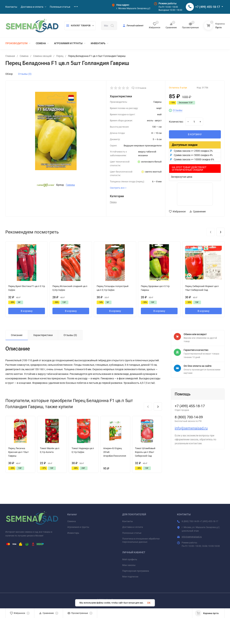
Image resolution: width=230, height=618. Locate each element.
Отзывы (177, 110)
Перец (59, 56)
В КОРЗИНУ (195, 134)
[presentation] (210, 232)
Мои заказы (128, 565)
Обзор (9, 74)
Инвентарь (73, 533)
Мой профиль (129, 559)
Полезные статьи (131, 533)
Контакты (127, 521)
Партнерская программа (135, 571)
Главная (10, 56)
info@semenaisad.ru (191, 428)
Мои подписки (130, 576)
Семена (24, 56)
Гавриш (70, 185)
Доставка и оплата (132, 527)
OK (149, 602)
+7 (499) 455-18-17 (207, 7)
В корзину (27, 311)
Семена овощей (42, 56)
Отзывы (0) (25, 74)
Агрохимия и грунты (78, 527)
